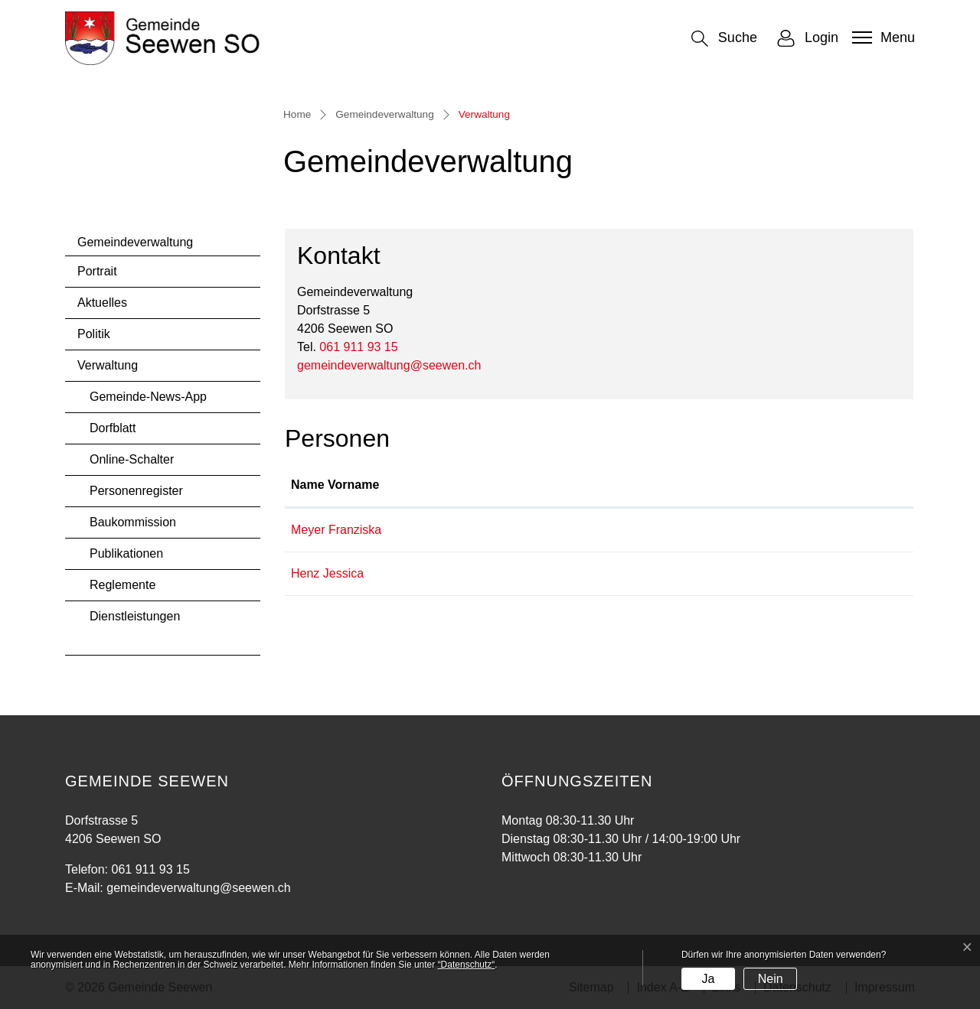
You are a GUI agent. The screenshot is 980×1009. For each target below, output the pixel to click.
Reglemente (122, 584)
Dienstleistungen (135, 616)
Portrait (97, 271)
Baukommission (133, 522)
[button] (724, 38)
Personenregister (136, 490)
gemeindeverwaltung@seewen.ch (389, 365)
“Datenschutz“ (466, 964)
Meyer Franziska (336, 529)
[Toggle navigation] (881, 37)
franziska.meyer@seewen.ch (726, 529)
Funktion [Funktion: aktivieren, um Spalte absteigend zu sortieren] (505, 484)
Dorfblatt (113, 428)
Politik (93, 333)
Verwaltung (118, 370)
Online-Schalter (132, 459)
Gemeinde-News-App (148, 396)
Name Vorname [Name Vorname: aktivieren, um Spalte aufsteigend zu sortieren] (335, 484)
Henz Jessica (327, 573)
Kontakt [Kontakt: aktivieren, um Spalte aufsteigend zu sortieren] (670, 484)
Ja (707, 978)
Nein (770, 978)
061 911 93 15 (358, 346)
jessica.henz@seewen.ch (716, 573)
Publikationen (126, 553)
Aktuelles (102, 302)
